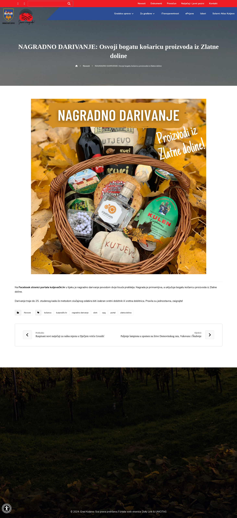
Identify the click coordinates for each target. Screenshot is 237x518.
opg (104, 312)
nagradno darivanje (80, 312)
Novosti (27, 312)
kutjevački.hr (61, 312)
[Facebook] (18, 3)
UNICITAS (160, 511)
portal (112, 312)
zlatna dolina (125, 312)
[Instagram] (24, 3)
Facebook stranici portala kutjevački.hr (42, 287)
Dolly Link (147, 511)
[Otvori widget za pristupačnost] (6, 508)
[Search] (69, 3)
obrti (95, 312)
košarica (47, 312)
